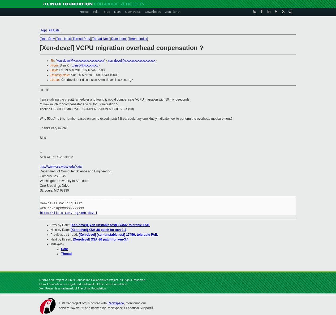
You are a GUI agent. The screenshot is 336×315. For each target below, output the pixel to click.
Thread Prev (81, 39)
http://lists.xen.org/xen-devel (68, 213)
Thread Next (100, 39)
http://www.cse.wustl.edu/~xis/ (61, 166)
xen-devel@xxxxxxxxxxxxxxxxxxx (80, 61)
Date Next (64, 39)
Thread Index (137, 39)
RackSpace (115, 303)
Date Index (119, 39)
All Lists (54, 30)
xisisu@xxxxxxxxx (85, 65)
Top (43, 30)
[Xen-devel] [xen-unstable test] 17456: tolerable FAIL (110, 225)
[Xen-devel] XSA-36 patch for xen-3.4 (98, 230)
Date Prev (48, 39)
